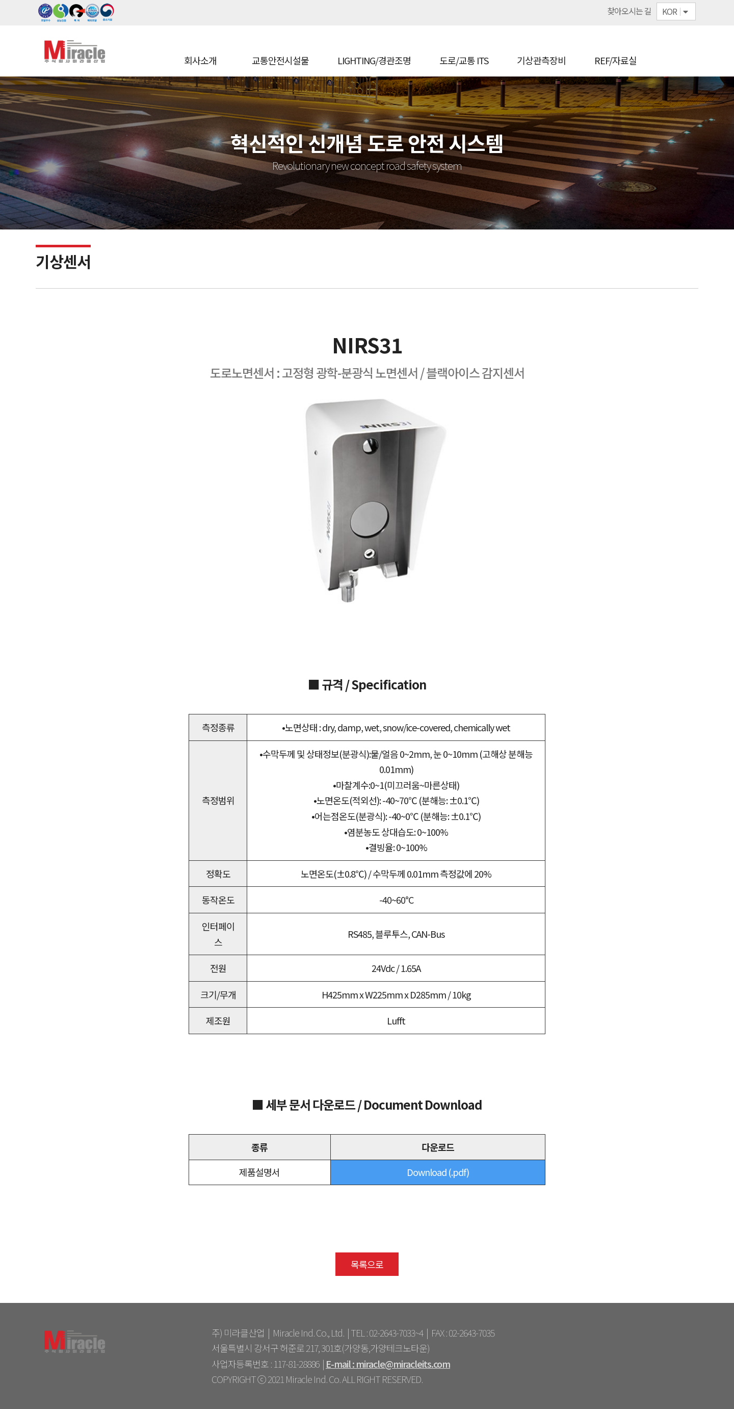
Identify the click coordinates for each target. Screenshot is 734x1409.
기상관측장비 (541, 60)
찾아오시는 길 (629, 11)
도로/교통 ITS (463, 60)
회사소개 (200, 60)
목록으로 (367, 1264)
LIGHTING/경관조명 (374, 60)
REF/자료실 (615, 60)
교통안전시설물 (280, 60)
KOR (676, 11)
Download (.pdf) (438, 1172)
